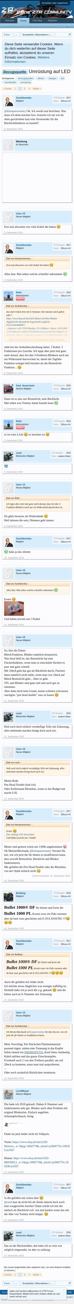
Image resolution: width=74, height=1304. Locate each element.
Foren (23, 20)
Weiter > (37, 88)
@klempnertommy (15, 111)
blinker (40, 78)
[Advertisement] (37, 177)
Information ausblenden (64, 1290)
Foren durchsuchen (13, 25)
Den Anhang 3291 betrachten (20, 834)
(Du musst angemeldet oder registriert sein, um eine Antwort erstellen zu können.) (37, 1269)
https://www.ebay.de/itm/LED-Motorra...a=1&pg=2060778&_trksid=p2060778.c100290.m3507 (37, 1146)
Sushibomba (23, 97)
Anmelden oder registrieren (55, 3)
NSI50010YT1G (34, 1052)
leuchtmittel (10, 82)
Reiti (19, 292)
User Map (37, 20)
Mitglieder (52, 20)
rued (19, 452)
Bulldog (20, 893)
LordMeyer (22, 1090)
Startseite (9, 20)
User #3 (20, 213)
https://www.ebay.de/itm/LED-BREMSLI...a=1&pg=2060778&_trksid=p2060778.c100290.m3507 (36, 1162)
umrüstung (25, 82)
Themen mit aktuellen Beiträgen (41, 25)
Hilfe (70, 1292)
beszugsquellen (25, 78)
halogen (52, 78)
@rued (8, 1202)
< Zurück (7, 88)
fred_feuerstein (25, 385)
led (62, 78)
